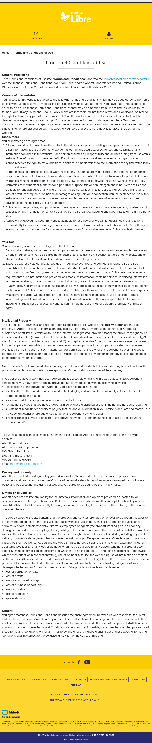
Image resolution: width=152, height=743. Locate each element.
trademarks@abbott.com (26, 464)
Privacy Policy (16, 679)
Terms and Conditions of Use (68, 679)
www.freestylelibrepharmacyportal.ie (127, 79)
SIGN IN (109, 35)
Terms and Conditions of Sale (108, 679)
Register (36, 35)
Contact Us (138, 679)
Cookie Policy (37, 679)
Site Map (76, 685)
